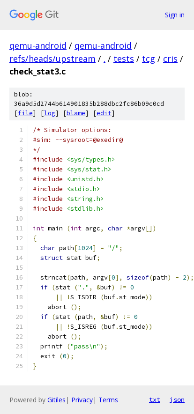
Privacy (82, 399)
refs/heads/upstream (52, 58)
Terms (108, 399)
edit (104, 113)
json (177, 399)
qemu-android (38, 45)
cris (170, 58)
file (25, 113)
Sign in (175, 14)
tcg (148, 58)
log (49, 113)
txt (154, 399)
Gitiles (56, 399)
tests (123, 58)
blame (76, 113)
